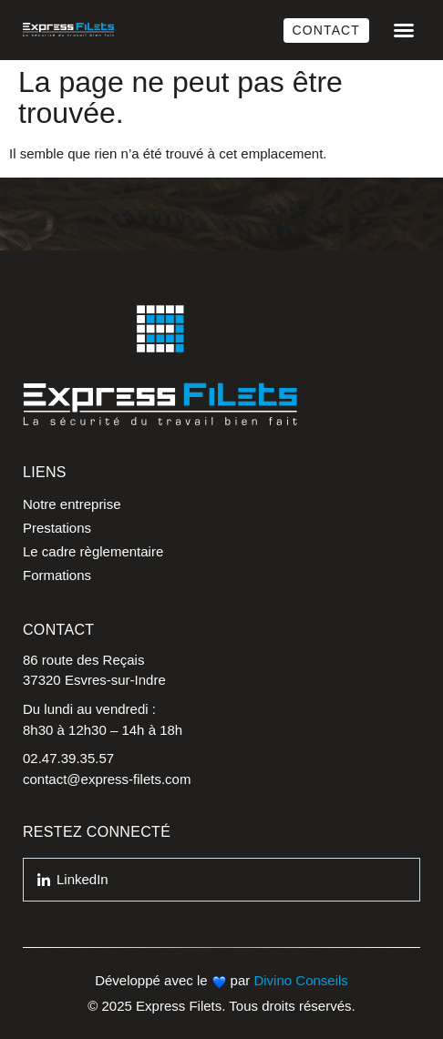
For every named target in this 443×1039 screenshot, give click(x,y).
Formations (57, 575)
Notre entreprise (72, 504)
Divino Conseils (300, 980)
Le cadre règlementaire (93, 551)
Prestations (57, 527)
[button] (403, 30)
